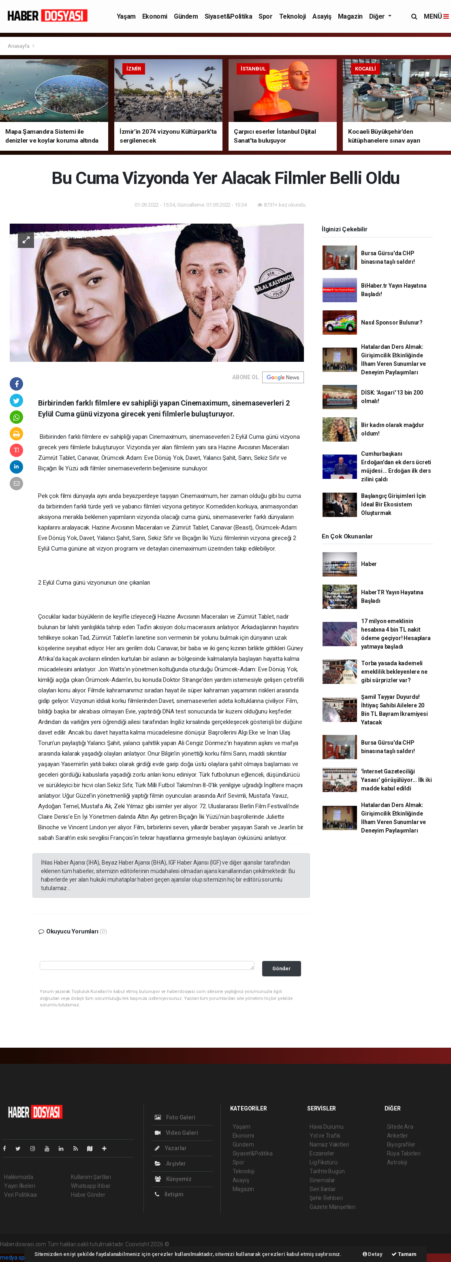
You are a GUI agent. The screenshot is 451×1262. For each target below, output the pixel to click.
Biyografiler (401, 1144)
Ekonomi (154, 16)
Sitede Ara (400, 1126)
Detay (373, 1254)
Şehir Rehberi (326, 1198)
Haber (369, 564)
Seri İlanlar (323, 1189)
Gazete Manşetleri (332, 1207)
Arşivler (170, 1163)
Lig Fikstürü (324, 1162)
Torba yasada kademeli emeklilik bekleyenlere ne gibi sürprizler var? (394, 671)
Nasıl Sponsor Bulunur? (392, 322)
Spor (265, 16)
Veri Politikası (20, 1195)
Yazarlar (171, 1148)
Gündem (186, 16)
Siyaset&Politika (228, 16)
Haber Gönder (88, 1195)
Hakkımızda (18, 1177)
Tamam (404, 1254)
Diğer (378, 16)
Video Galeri (176, 1133)
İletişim (169, 1194)
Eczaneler (322, 1153)
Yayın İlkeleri (19, 1186)
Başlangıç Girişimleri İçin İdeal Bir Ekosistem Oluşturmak (393, 504)
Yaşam (126, 16)
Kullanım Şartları (91, 1177)
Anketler (397, 1135)
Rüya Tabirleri (404, 1153)
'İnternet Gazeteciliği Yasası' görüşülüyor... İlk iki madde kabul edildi (396, 780)
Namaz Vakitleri (329, 1144)
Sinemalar (322, 1180)
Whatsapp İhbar (90, 1186)
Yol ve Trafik (325, 1135)
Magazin (350, 16)
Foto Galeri (175, 1117)
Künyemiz (173, 1179)
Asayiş (321, 16)
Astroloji (397, 1162)
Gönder (281, 968)
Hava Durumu (327, 1126)
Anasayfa (19, 46)
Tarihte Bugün (327, 1171)
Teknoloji (292, 16)
